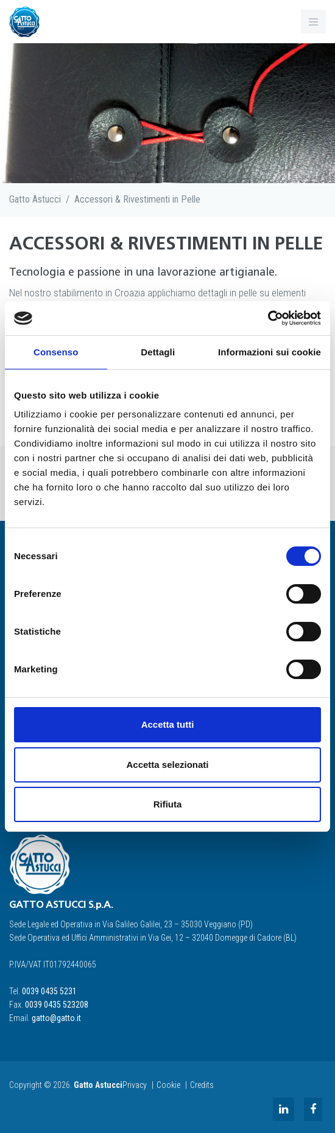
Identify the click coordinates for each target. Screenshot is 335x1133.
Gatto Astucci (35, 199)
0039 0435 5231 (49, 991)
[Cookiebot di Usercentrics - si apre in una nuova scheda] (267, 318)
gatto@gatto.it (56, 1018)
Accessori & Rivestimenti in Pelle (137, 199)
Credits (202, 1085)
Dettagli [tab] (158, 352)
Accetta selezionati (167, 764)
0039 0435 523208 (56, 1004)
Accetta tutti (167, 724)
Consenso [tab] (56, 352)
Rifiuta (167, 804)
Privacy (134, 1085)
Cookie (168, 1085)
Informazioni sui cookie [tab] (269, 352)
